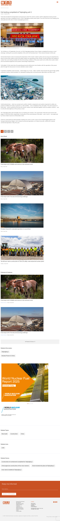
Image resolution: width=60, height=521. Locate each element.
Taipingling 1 (5, 351)
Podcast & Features (19, 509)
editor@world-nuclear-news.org (37, 508)
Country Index (18, 511)
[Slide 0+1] (28, 403)
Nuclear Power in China (8, 355)
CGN (3, 447)
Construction (14, 434)
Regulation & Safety (20, 503)
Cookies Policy (54, 516)
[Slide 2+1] (32, 403)
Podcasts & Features (4, 302)
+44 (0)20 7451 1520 (35, 509)
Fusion (17, 510)
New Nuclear (18, 502)
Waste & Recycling (19, 508)
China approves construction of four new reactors (15, 465)
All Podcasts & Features (29, 341)
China (22, 434)
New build (4, 434)
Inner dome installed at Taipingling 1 (11, 469)
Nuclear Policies (19, 504)
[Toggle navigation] (57, 2)
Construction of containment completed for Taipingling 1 (17, 461)
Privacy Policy (49, 516)
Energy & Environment (20, 501)
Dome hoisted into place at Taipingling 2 (43, 465)
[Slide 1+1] (30, 403)
